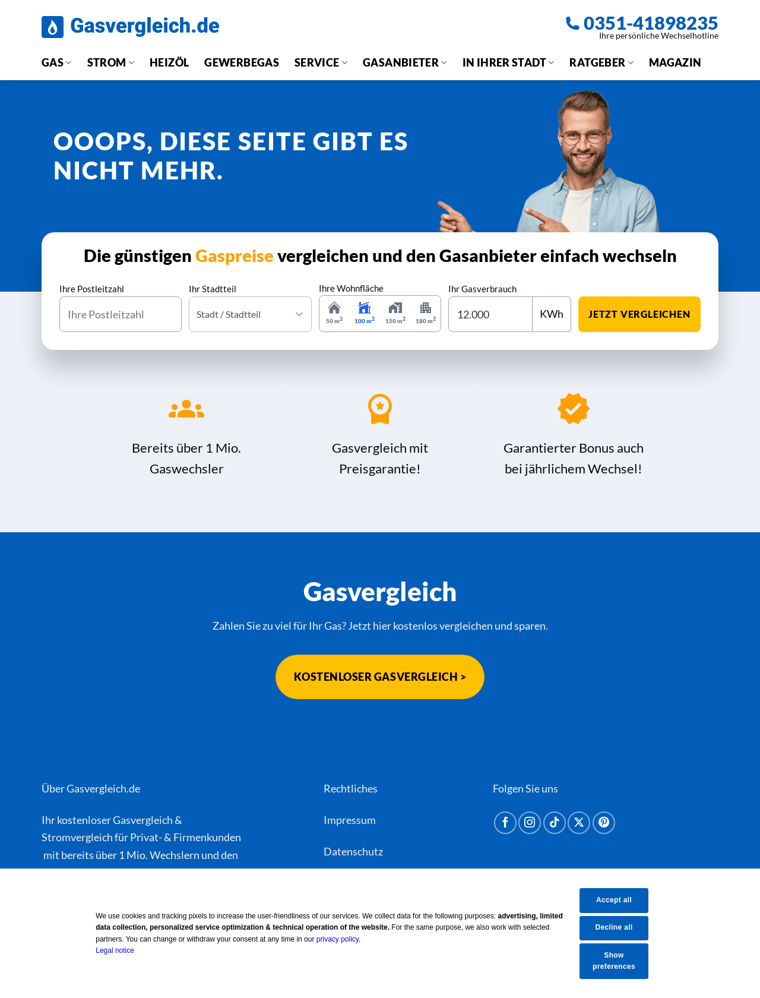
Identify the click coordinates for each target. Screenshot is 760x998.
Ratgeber (601, 62)
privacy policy (345, 939)
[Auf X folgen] (579, 822)
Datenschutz (353, 851)
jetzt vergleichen (639, 314)
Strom (110, 62)
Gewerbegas (241, 62)
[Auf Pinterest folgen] (604, 822)
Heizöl (169, 62)
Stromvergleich (77, 837)
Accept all (621, 900)
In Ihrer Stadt (509, 62)
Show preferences (621, 961)
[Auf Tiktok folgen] (554, 822)
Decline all (622, 927)
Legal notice (123, 950)
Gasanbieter (405, 62)
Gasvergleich (143, 819)
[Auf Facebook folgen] (505, 822)
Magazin (675, 62)
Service (320, 62)
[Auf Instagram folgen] (529, 822)
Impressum (350, 819)
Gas (57, 62)
